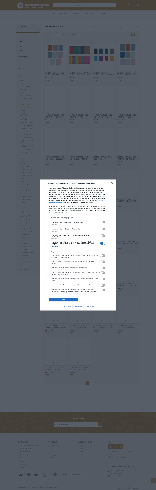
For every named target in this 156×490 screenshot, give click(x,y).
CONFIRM (63, 299)
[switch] (102, 222)
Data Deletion (66, 307)
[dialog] (78, 245)
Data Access (78, 307)
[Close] (112, 183)
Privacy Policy (89, 307)
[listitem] (78, 218)
